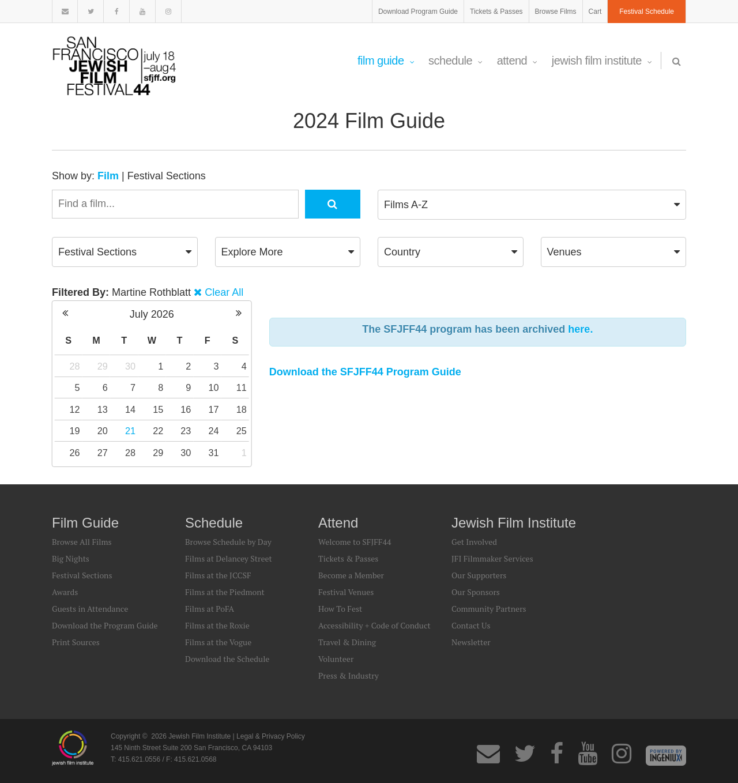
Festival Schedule (646, 11)
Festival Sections (166, 176)
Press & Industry (348, 675)
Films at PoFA (209, 608)
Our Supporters (478, 575)
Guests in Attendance (90, 608)
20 (102, 431)
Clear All (224, 292)
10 (214, 387)
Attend (517, 60)
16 (185, 409)
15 (158, 409)
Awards (65, 591)
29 (102, 366)
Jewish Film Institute (602, 60)
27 (102, 452)
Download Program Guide (418, 11)
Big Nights (70, 558)
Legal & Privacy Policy (270, 736)
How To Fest (340, 608)
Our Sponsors (475, 591)
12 (75, 409)
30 (130, 366)
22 (158, 431)
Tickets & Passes (496, 11)
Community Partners (488, 608)
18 (241, 409)
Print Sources (76, 642)
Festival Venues (346, 591)
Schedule (455, 60)
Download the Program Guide (104, 625)
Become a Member (351, 575)
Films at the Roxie (217, 625)
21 (130, 431)
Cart (595, 11)
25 (241, 431)
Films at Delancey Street (228, 558)
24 (214, 431)
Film (108, 176)
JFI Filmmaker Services (492, 558)
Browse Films (556, 11)
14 (130, 409)
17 (214, 409)
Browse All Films (82, 541)
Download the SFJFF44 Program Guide (365, 372)
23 (185, 431)
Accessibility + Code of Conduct (374, 625)
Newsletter (471, 642)
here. (580, 329)
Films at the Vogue (218, 642)
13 (102, 409)
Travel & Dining (347, 642)
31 (214, 452)
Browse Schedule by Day (228, 541)
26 (75, 452)
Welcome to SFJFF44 (354, 541)
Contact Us (471, 625)
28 (75, 366)
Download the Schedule (227, 658)
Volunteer (335, 658)
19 (75, 431)
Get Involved (474, 541)
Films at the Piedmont (225, 591)
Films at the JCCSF (218, 575)
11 (241, 387)
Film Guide (385, 60)
